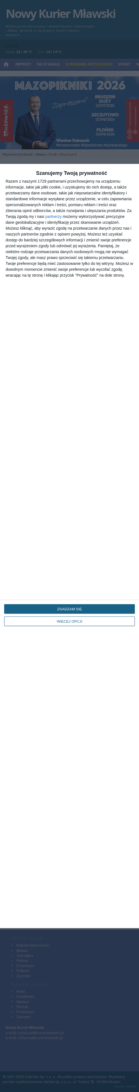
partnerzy (53, 216)
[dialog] (69, 546)
